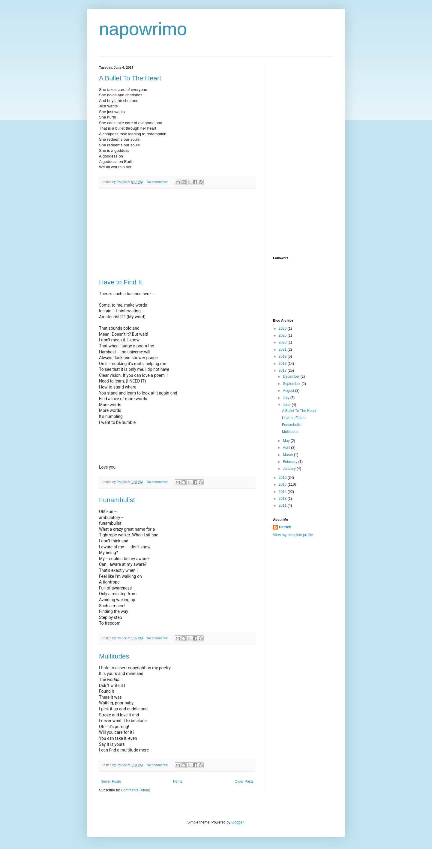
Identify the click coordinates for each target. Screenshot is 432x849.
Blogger (237, 822)
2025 (283, 335)
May (287, 441)
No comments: (158, 182)
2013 (283, 498)
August (289, 390)
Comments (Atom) (135, 790)
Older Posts (244, 781)
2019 (283, 356)
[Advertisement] (177, 233)
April (287, 448)
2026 (283, 328)
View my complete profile (293, 535)
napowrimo (143, 29)
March (288, 455)
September (292, 384)
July (286, 398)
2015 (283, 484)
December (292, 376)
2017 (283, 370)
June (287, 405)
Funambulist (117, 500)
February (290, 462)
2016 (283, 478)
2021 (283, 349)
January (290, 468)
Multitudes (114, 656)
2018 (283, 364)
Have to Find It (120, 282)
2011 (283, 505)
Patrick (285, 527)
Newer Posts (110, 781)
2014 (283, 492)
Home (178, 781)
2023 (283, 342)
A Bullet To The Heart (130, 78)
